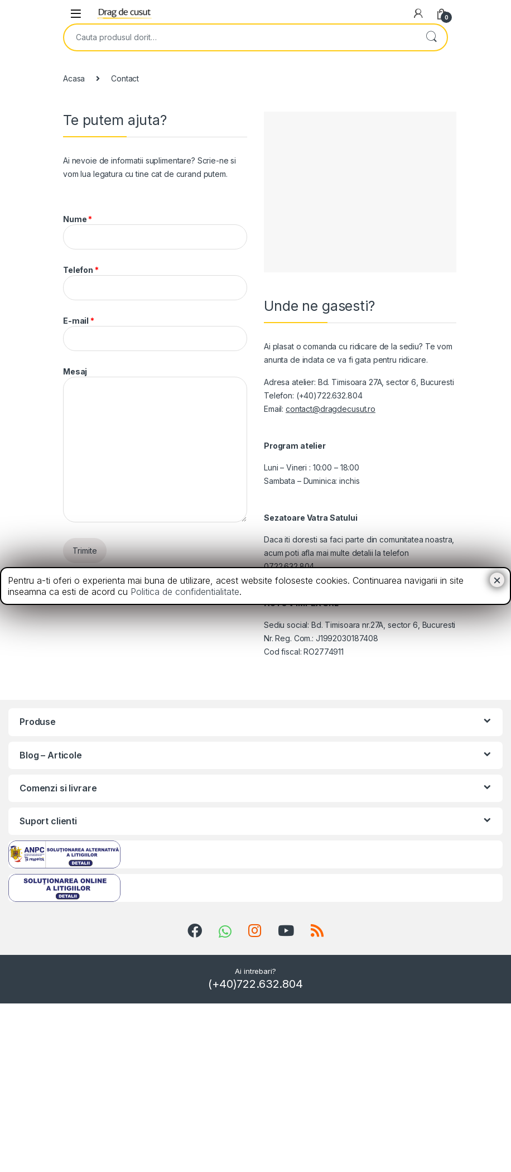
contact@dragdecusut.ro (330, 409)
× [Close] (497, 580)
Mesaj (155, 444)
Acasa (74, 78)
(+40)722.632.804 (255, 984)
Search (431, 37)
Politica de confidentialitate (185, 591)
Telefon (155, 282)
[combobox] (240, 37)
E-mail (155, 333)
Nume (155, 231)
